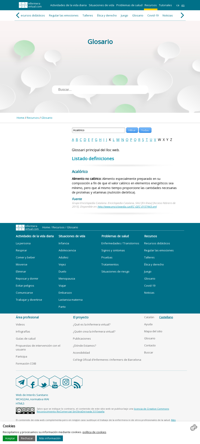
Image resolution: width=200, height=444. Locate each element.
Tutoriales (165, 5)
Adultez (63, 257)
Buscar (148, 352)
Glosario (137, 15)
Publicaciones (82, 338)
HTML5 (20, 403)
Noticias (168, 15)
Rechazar (27, 438)
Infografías (23, 331)
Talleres (88, 15)
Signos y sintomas (113, 250)
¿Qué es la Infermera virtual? (91, 324)
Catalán (149, 317)
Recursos (151, 5)
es (183, 5)
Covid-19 (153, 15)
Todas (145, 130)
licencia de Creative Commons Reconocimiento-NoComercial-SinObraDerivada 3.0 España (103, 410)
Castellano (166, 317)
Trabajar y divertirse (29, 300)
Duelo (62, 271)
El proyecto (81, 317)
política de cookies (94, 432)
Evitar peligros (25, 285)
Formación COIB (26, 363)
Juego (124, 15)
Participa (21, 356)
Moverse (21, 264)
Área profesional (27, 317)
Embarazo (65, 293)
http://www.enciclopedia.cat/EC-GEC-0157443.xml (127, 206)
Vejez (62, 264)
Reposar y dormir (27, 278)
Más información (50, 438)
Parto (62, 307)
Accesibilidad (81, 353)
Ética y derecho (107, 15)
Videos (20, 324)
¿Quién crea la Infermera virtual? (94, 331)
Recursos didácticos (32, 15)
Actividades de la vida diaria (68, 5)
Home (20, 118)
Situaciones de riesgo (115, 271)
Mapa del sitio (153, 331)
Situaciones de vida (101, 5)
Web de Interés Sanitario (32, 395)
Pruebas (107, 257)
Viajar (62, 285)
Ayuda (148, 324)
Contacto (150, 345)
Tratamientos (110, 264)
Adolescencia (67, 250)
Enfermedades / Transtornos (120, 243)
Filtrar (132, 130)
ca (177, 5)
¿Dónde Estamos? (84, 345)
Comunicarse (24, 293)
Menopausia (67, 278)
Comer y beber (25, 257)
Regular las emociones (64, 15)
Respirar (21, 250)
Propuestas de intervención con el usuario (38, 347)
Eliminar (21, 271)
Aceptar (10, 438)
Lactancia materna (71, 300)
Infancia (64, 243)
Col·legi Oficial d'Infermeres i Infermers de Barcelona (107, 360)
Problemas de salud (129, 5)
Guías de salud (26, 338)
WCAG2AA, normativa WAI (32, 399)
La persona (23, 243)
